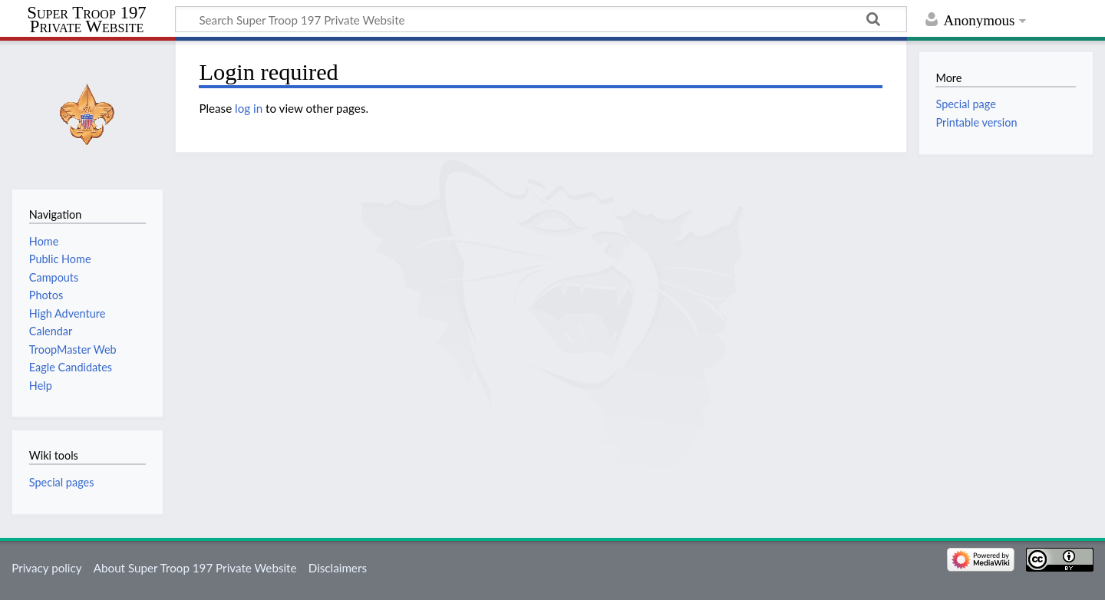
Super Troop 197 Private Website (86, 20)
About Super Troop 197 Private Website (195, 568)
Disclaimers (337, 568)
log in (248, 108)
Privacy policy (46, 568)
